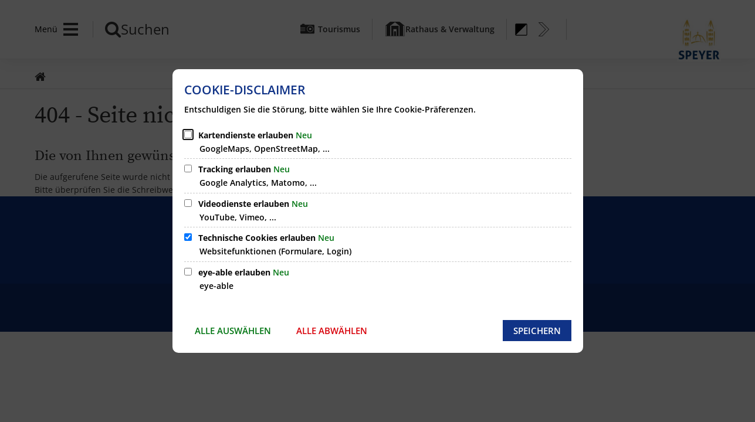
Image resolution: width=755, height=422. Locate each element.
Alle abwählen (331, 330)
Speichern (537, 330)
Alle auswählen (233, 330)
